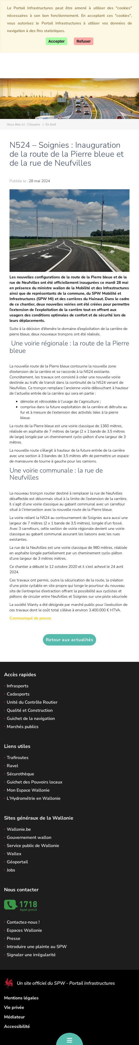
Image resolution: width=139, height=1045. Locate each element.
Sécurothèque (20, 774)
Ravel (12, 766)
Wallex (14, 854)
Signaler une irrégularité (31, 955)
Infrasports (18, 686)
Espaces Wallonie (24, 930)
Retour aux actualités (69, 640)
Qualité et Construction (30, 710)
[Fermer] (83, 41)
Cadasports (18, 694)
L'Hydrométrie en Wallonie (34, 798)
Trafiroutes (18, 757)
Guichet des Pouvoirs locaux (34, 782)
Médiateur (14, 1017)
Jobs (11, 870)
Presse (13, 938)
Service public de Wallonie (33, 845)
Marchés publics (23, 726)
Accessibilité (17, 1027)
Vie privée (14, 1008)
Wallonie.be (19, 829)
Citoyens (33, 124)
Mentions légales (21, 998)
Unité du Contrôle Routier (32, 702)
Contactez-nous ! (23, 922)
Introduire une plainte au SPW (37, 946)
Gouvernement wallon (29, 837)
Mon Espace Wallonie (28, 790)
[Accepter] (56, 41)
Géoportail (17, 862)
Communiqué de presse (30, 618)
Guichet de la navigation (31, 718)
